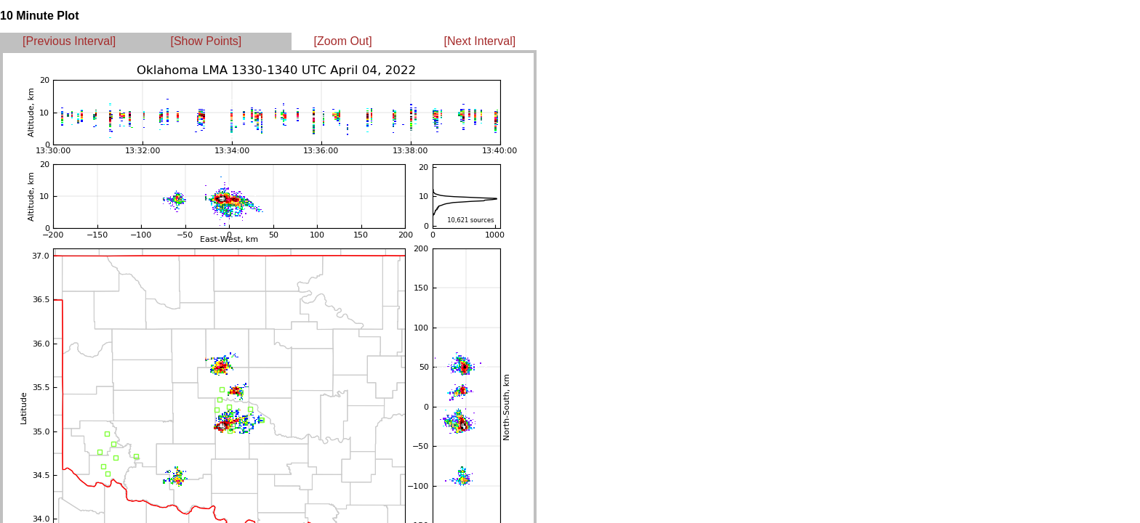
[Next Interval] (480, 41)
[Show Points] (205, 41)
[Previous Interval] (69, 41)
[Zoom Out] (343, 41)
